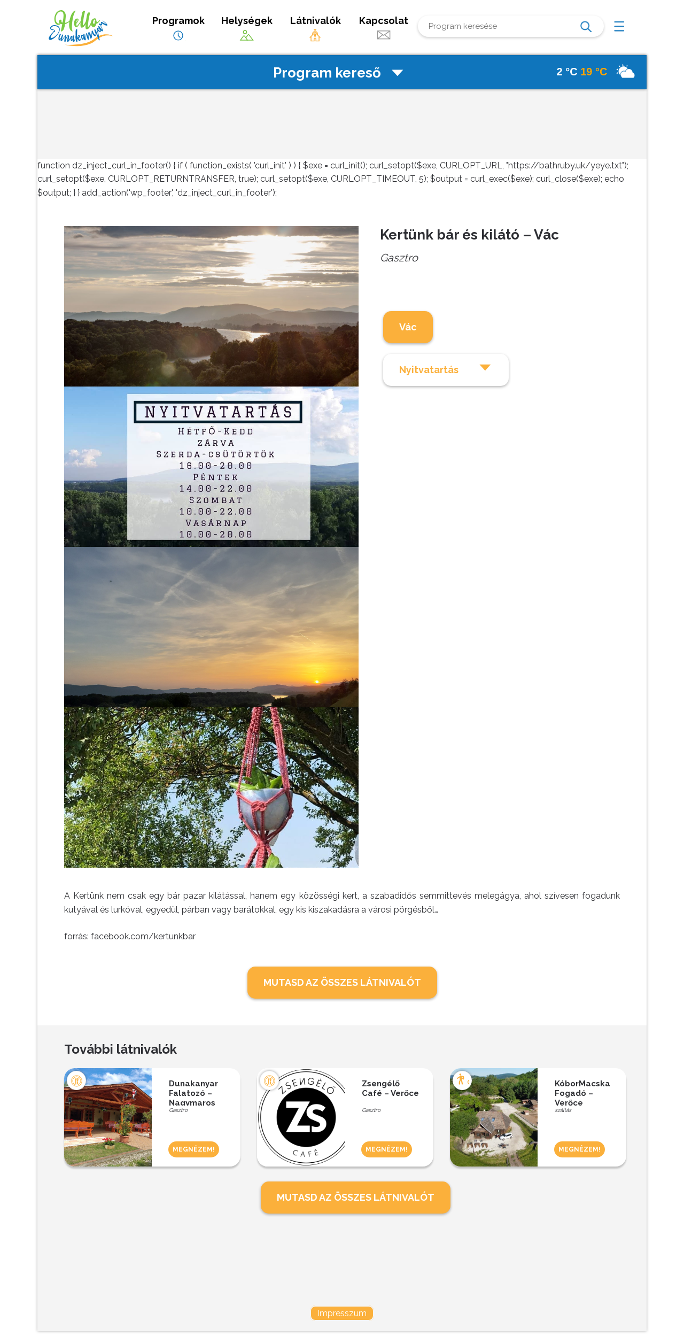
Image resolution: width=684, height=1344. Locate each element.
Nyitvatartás (446, 368)
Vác (408, 327)
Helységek (247, 28)
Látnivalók (315, 28)
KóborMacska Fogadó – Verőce (582, 1092)
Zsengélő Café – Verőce (390, 1088)
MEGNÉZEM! (194, 1149)
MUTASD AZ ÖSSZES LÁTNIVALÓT (342, 982)
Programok (178, 28)
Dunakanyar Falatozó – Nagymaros (193, 1092)
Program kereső (339, 73)
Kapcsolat (383, 28)
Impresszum (342, 1313)
